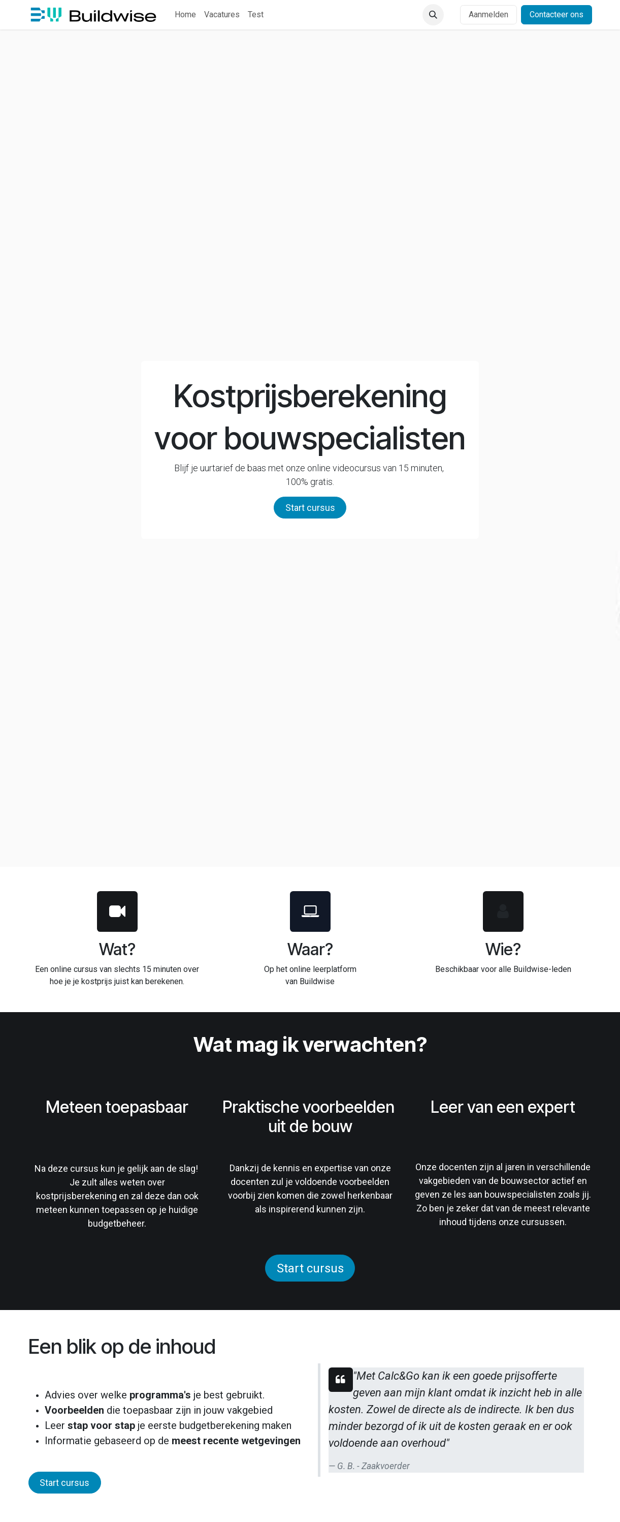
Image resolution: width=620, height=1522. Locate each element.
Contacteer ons (556, 14)
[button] (433, 14)
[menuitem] (185, 15)
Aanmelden (488, 14)
